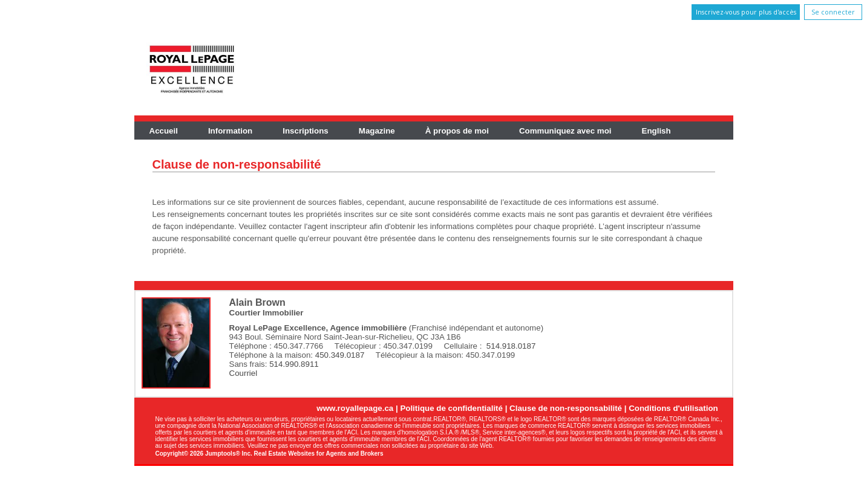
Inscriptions (306, 130)
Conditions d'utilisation (673, 408)
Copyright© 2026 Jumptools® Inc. (203, 453)
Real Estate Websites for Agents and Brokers (319, 453)
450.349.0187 (340, 355)
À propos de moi (457, 130)
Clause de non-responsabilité (565, 408)
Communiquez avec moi (565, 130)
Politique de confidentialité (451, 408)
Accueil (163, 130)
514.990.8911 (294, 364)
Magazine (377, 130)
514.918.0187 (511, 345)
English (656, 130)
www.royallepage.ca (354, 408)
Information (230, 130)
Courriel (243, 373)
